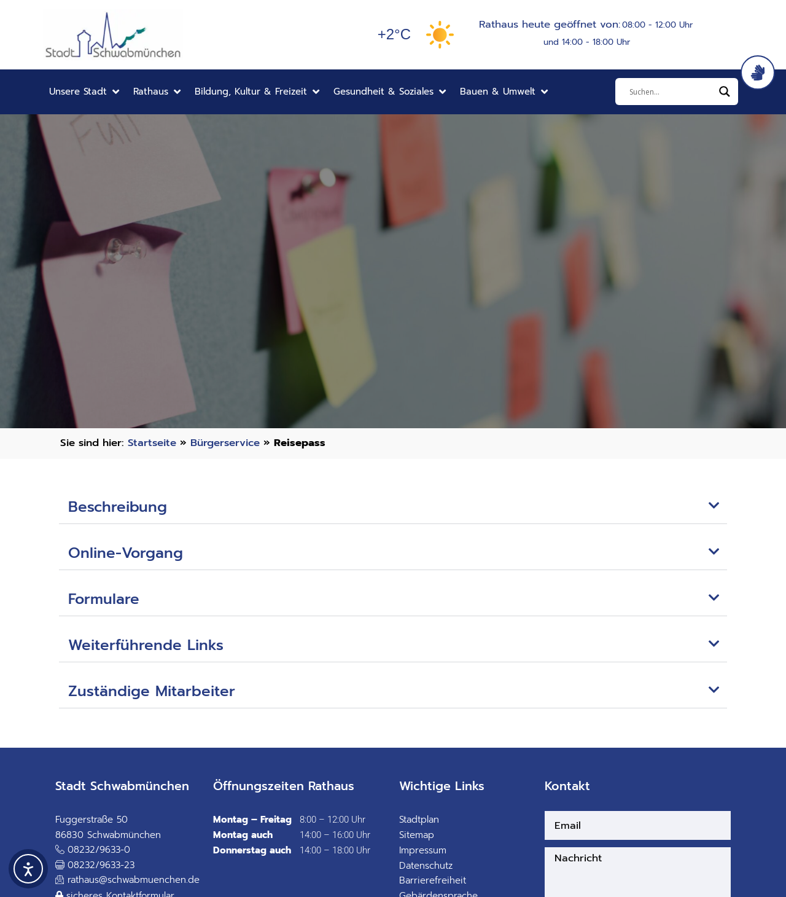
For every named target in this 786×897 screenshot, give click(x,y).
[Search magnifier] (724, 91)
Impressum (422, 850)
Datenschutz (426, 865)
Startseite (152, 442)
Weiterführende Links (146, 645)
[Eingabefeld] (671, 91)
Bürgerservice (225, 442)
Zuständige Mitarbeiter (151, 691)
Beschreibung (117, 507)
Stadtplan (419, 819)
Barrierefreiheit (432, 880)
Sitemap (416, 835)
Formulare (103, 599)
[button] (85, 91)
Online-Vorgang (125, 553)
